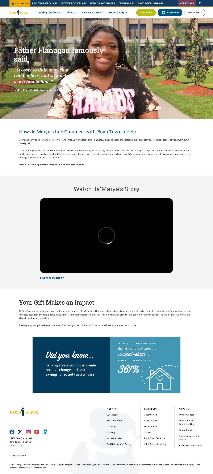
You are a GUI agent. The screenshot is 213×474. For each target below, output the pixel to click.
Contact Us (185, 408)
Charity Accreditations (190, 445)
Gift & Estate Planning (155, 444)
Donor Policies (186, 430)
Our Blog (111, 432)
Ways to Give (150, 420)
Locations (111, 426)
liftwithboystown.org (102, 3)
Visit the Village (114, 420)
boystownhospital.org (44, 3)
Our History (112, 414)
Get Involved (150, 414)
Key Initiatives (151, 408)
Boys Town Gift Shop (154, 438)
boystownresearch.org (150, 3)
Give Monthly (195, 12)
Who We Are (112, 408)
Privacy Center (186, 414)
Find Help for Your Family (118, 444)
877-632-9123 (170, 12)
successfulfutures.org (73, 3)
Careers (148, 432)
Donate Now (146, 12)
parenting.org (126, 3)
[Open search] (200, 3)
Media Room (150, 426)
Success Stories (114, 438)
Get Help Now (187, 3)
